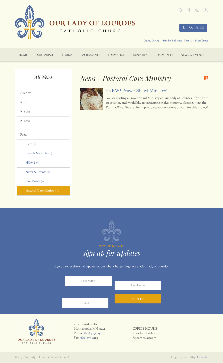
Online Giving (151, 40)
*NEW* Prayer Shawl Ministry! (136, 91)
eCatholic (202, 357)
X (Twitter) (206, 10)
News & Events (37, 172)
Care (30, 144)
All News (43, 77)
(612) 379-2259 (93, 333)
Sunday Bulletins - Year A (177, 40)
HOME (32, 163)
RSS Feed (206, 78)
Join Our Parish (193, 27)
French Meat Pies (38, 153)
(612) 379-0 (87, 338)
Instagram (197, 10)
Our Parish (34, 181)
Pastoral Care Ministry (42, 191)
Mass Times (201, 40)
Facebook (189, 10)
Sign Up (137, 298)
